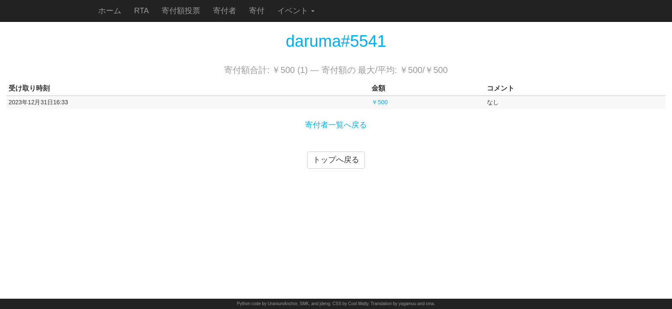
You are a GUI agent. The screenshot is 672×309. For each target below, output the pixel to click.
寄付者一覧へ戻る (336, 125)
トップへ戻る (336, 159)
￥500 (379, 102)
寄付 (256, 10)
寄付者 (224, 10)
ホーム (109, 10)
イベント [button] (296, 10)
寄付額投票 (181, 10)
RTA (141, 10)
